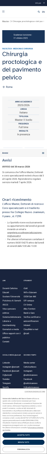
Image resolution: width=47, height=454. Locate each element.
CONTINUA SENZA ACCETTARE (35, 391)
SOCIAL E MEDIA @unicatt (12, 355)
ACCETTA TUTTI (23, 435)
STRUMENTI (28, 280)
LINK (4, 280)
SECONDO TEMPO (30, 355)
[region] (23, 421)
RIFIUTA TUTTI (23, 442)
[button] (38, 12)
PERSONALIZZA (23, 449)
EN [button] (43, 12)
